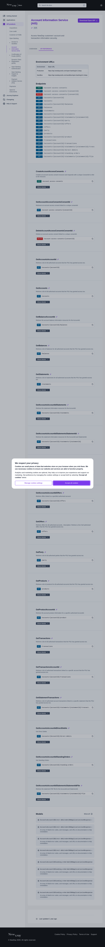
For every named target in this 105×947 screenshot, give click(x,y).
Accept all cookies (71, 483)
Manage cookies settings (33, 483)
